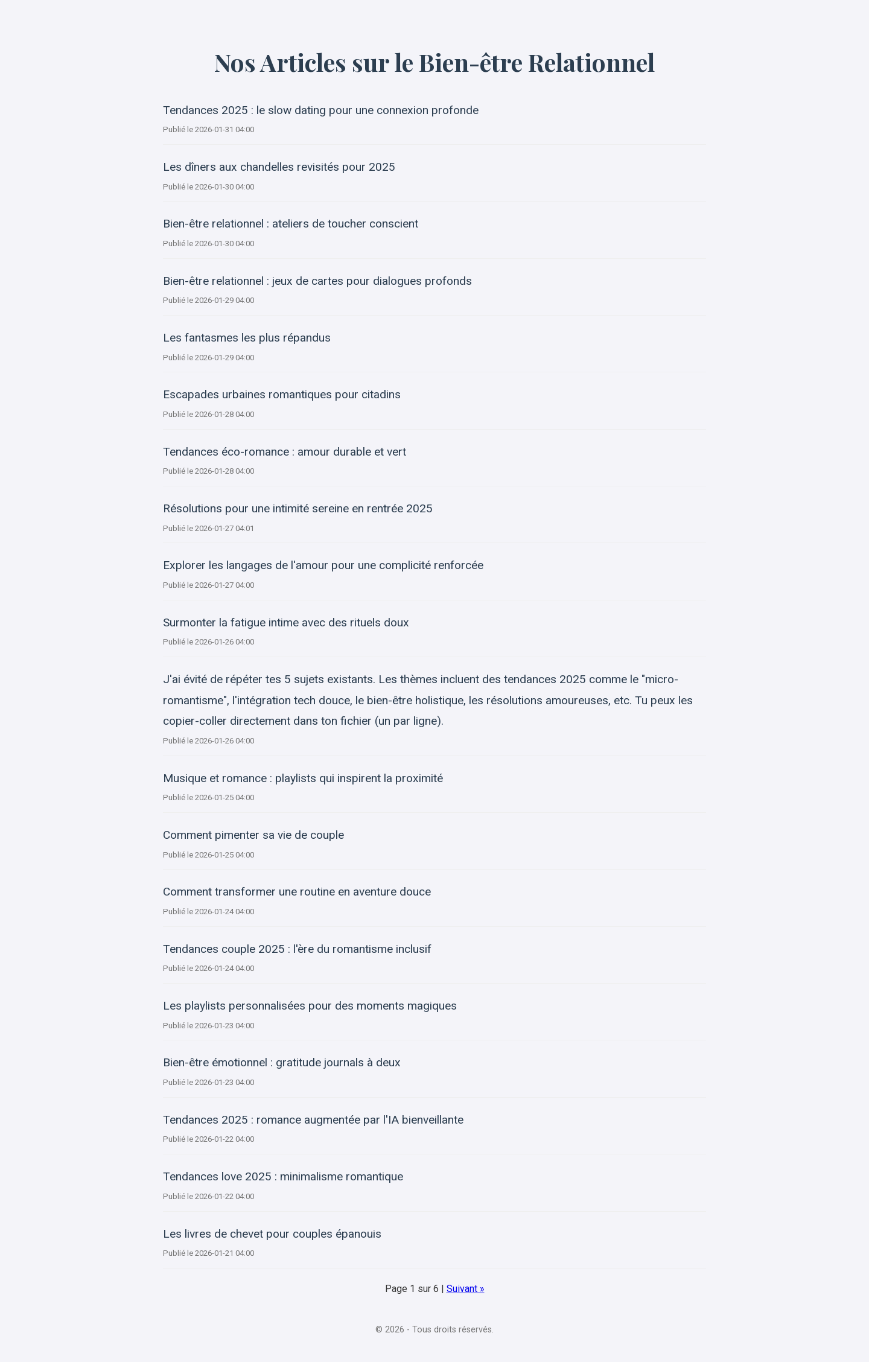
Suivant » (466, 1288)
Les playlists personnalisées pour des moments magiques (310, 1006)
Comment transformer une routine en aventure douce (297, 892)
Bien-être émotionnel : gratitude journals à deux (282, 1062)
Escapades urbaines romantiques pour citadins (282, 394)
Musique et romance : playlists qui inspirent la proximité (303, 778)
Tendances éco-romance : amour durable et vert (284, 452)
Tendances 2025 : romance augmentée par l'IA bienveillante (313, 1120)
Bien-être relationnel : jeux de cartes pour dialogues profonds (317, 281)
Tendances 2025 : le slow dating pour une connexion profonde (321, 110)
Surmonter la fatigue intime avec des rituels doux (286, 622)
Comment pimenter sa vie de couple (253, 835)
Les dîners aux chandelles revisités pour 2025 (279, 167)
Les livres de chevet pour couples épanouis (272, 1234)
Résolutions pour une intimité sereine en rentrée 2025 (298, 508)
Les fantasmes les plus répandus (247, 338)
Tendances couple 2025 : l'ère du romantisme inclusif (297, 949)
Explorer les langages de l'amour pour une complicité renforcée (323, 565)
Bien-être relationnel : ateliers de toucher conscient (290, 224)
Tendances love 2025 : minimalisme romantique (283, 1176)
